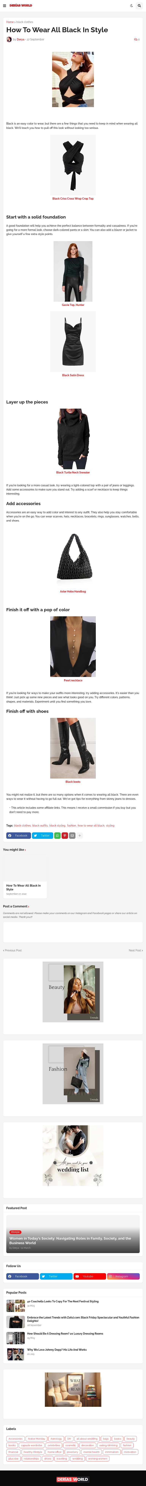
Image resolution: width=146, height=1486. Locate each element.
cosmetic (70, 1445)
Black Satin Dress (73, 375)
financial (13, 1452)
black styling (57, 825)
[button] (4, 6)
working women (97, 1458)
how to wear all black (91, 825)
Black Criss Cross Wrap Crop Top (73, 198)
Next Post (135, 950)
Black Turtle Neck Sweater (73, 472)
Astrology (56, 1438)
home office (54, 1452)
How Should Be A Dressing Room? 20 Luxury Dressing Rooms (65, 1333)
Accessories (15, 1438)
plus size (13, 1458)
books (12, 1445)
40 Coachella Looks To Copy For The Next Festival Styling (63, 1301)
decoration (87, 1445)
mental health (91, 1452)
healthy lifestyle (33, 1452)
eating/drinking (108, 1445)
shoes (47, 1458)
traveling (62, 1458)
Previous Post (13, 950)
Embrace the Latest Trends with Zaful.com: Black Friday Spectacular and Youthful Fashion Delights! (83, 1319)
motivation (130, 1452)
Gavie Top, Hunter (73, 304)
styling (110, 825)
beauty (131, 1438)
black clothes (24, 22)
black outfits (40, 825)
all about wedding (87, 1438)
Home (10, 22)
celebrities (54, 1445)
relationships (31, 1458)
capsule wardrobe (31, 1445)
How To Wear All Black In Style (23, 887)
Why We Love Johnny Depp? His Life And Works (57, 1349)
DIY (69, 1438)
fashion (71, 825)
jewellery (72, 1452)
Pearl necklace (73, 680)
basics (117, 1438)
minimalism (111, 1452)
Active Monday (36, 1438)
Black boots (73, 781)
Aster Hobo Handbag (73, 591)
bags (106, 1438)
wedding (77, 1458)
